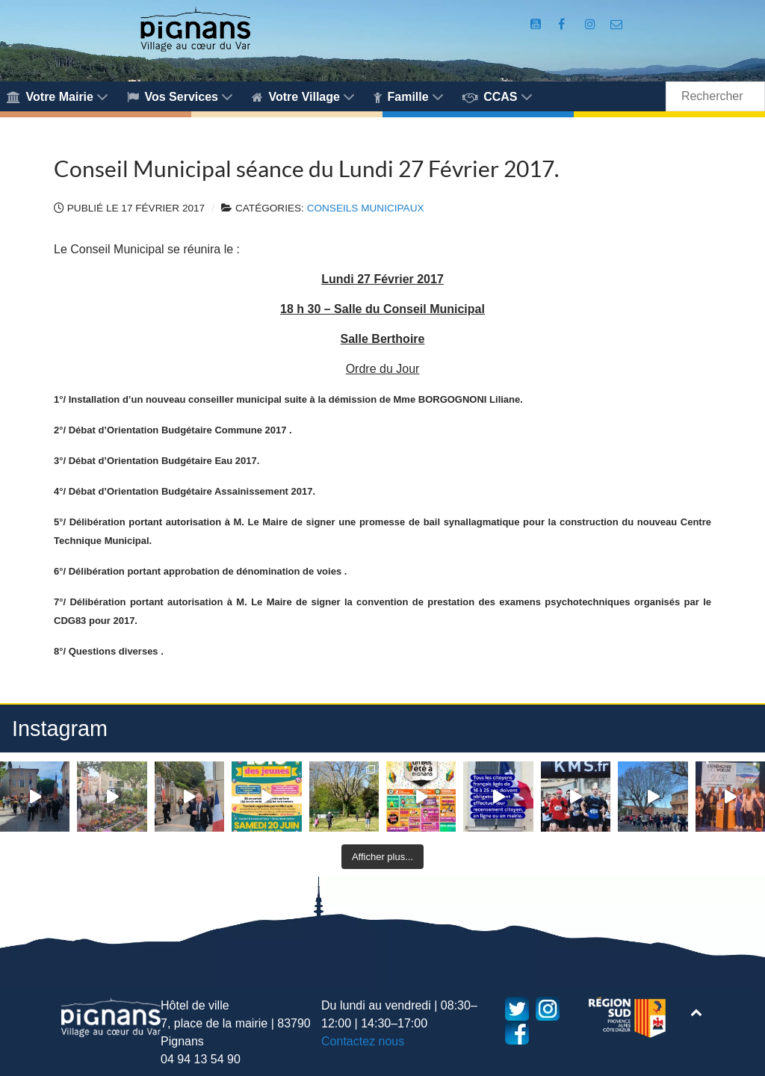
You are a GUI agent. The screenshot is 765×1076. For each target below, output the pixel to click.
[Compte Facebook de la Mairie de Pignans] (563, 24)
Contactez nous (362, 1041)
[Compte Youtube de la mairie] (537, 24)
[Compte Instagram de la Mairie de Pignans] (591, 24)
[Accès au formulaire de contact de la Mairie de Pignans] (617, 24)
